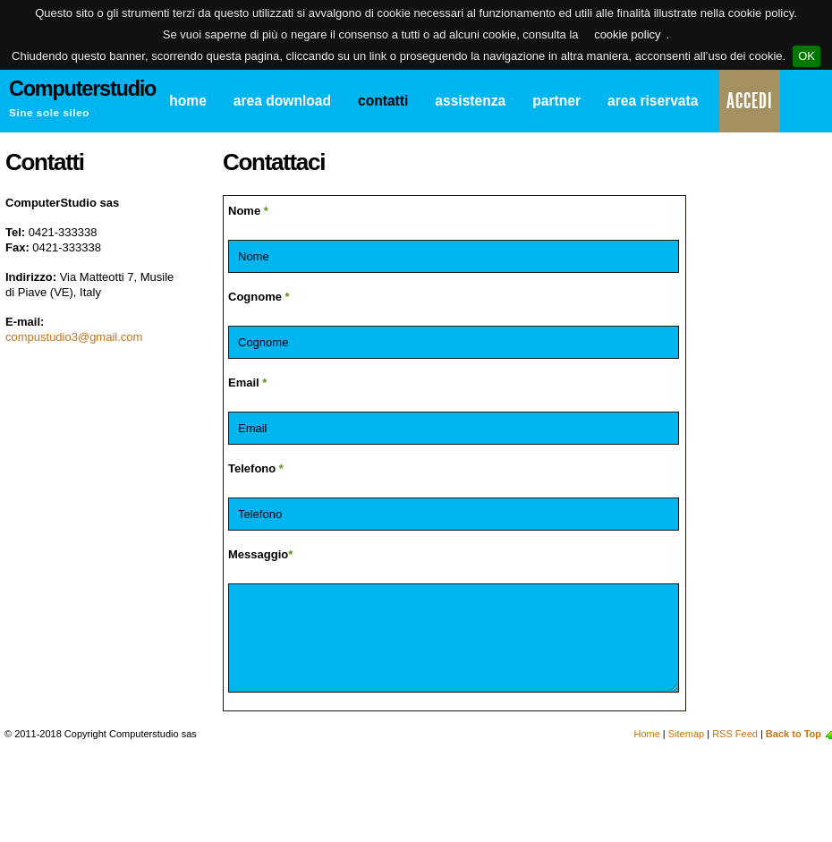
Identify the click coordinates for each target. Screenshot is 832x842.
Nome (248, 210)
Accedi (749, 101)
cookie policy (627, 34)
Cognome (259, 296)
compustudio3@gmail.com (73, 337)
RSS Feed (735, 733)
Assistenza (470, 100)
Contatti (383, 100)
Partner (556, 100)
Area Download (282, 100)
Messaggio (260, 554)
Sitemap (686, 733)
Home (188, 100)
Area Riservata (652, 100)
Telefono (256, 468)
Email (247, 382)
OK (806, 56)
